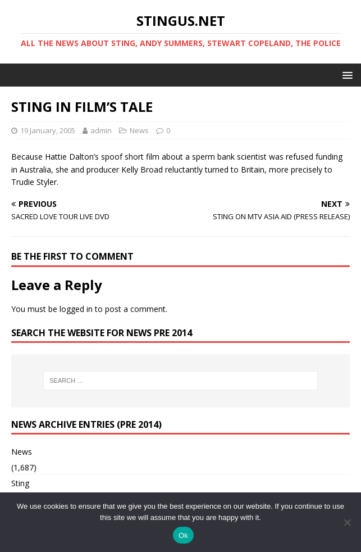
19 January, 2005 (47, 130)
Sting (20, 483)
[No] (347, 522)
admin (101, 130)
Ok (183, 535)
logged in (76, 309)
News (139, 130)
